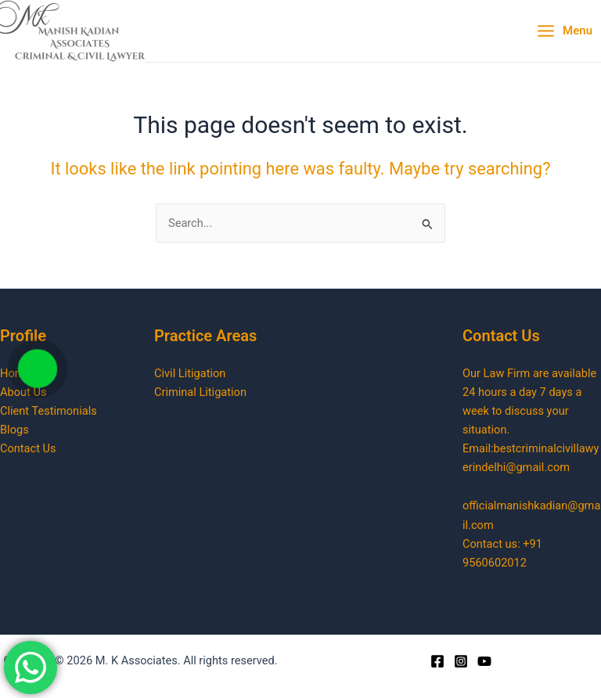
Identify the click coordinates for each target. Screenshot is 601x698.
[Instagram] (461, 661)
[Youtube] (484, 661)
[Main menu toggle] (564, 31)
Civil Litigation (189, 373)
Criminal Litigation (200, 392)
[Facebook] (437, 661)
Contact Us (28, 448)
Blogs (14, 430)
